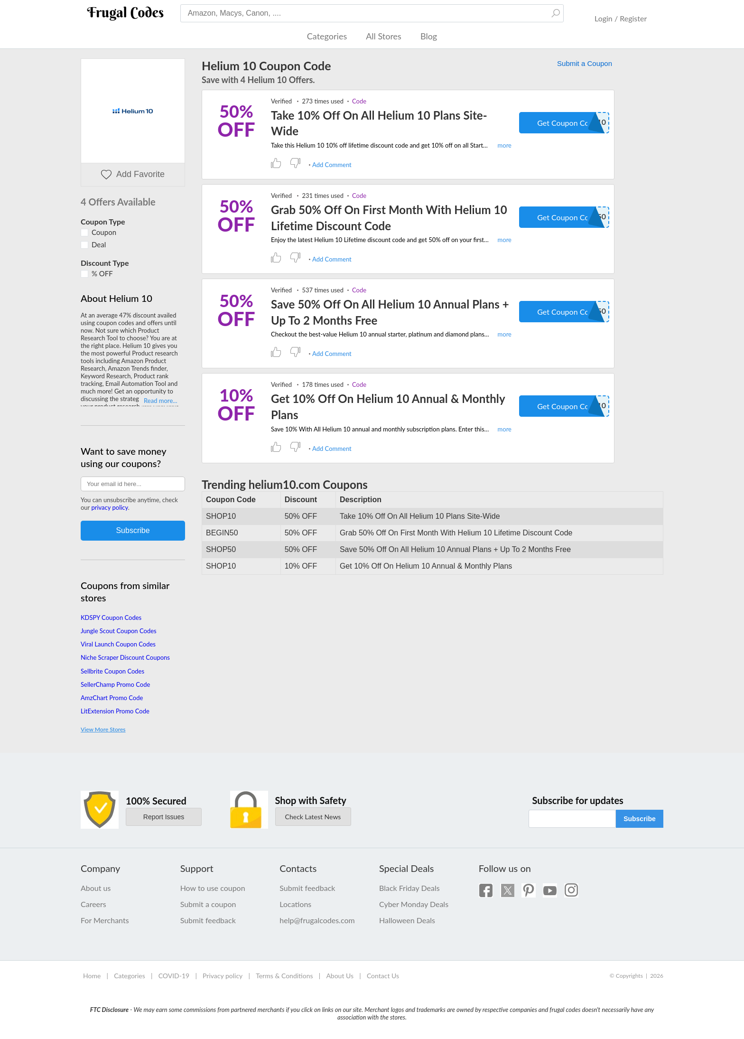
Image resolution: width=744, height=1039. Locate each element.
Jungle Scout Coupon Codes (119, 631)
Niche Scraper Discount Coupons (125, 657)
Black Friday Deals (409, 887)
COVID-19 (174, 976)
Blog (428, 36)
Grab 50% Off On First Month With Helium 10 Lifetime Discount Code (389, 218)
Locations (295, 903)
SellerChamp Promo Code (115, 684)
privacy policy (109, 507)
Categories (327, 36)
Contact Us (383, 976)
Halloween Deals (407, 920)
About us (96, 887)
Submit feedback (208, 920)
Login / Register (621, 18)
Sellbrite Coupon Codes (112, 671)
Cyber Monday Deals (413, 903)
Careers (93, 903)
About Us (339, 976)
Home (92, 976)
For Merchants (105, 920)
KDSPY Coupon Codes (111, 617)
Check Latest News (313, 817)
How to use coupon (212, 887)
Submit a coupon (208, 903)
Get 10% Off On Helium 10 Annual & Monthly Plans (388, 406)
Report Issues (163, 817)
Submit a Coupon (584, 63)
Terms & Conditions (284, 976)
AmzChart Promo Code (112, 698)
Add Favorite (133, 174)
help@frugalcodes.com (316, 920)
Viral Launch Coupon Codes (118, 644)
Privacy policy (222, 976)
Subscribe (639, 819)
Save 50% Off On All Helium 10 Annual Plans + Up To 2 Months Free (390, 312)
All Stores (383, 36)
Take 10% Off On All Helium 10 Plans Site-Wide (379, 123)
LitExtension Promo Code (115, 711)
